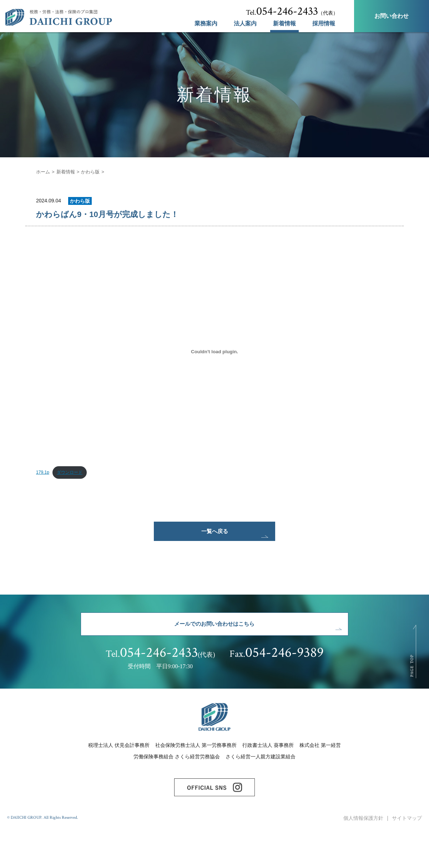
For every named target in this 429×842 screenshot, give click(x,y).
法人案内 (245, 23)
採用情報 (323, 23)
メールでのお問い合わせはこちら (214, 631)
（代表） (292, 11)
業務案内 (206, 23)
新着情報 (284, 23)
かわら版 (94, 171)
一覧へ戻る (214, 534)
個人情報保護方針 (363, 830)
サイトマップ (407, 830)
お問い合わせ (391, 16)
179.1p (43, 473)
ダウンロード (72, 473)
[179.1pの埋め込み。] (214, 351)
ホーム (43, 171)
